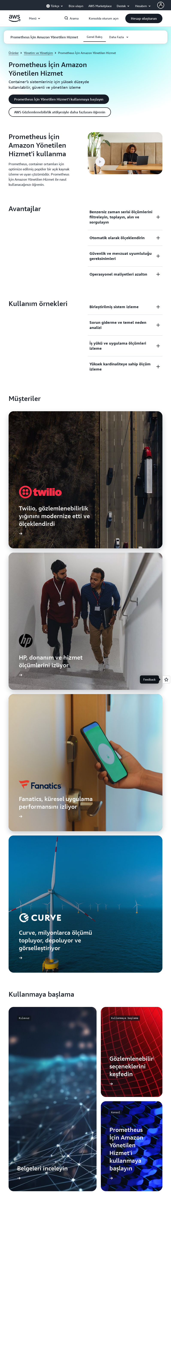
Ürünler (14, 53)
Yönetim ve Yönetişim (38, 53)
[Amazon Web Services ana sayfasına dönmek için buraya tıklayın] (14, 20)
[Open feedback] (166, 679)
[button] (143, 18)
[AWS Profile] (160, 5)
